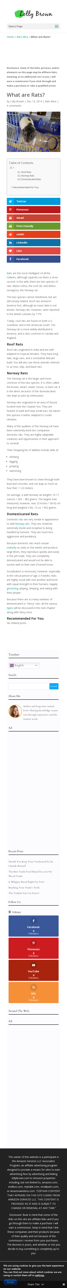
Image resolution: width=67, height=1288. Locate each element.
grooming (12, 588)
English (17, 665)
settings (39, 1275)
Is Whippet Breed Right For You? (26, 882)
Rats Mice (22, 37)
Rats (9, 273)
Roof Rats (26, 172)
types (10, 608)
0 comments (14, 105)
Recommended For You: (26, 187)
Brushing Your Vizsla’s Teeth (24, 887)
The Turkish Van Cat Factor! (24, 893)
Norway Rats (27, 175)
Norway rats (22, 523)
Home (10, 37)
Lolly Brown (17, 101)
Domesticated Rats (31, 179)
